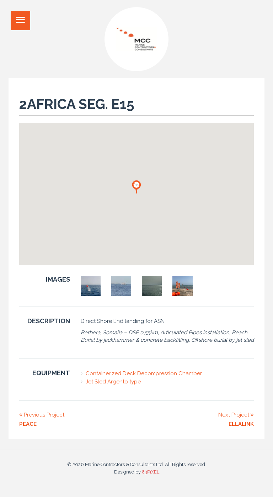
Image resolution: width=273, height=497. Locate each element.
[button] (136, 187)
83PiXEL (150, 472)
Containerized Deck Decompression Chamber (144, 373)
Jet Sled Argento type (113, 381)
